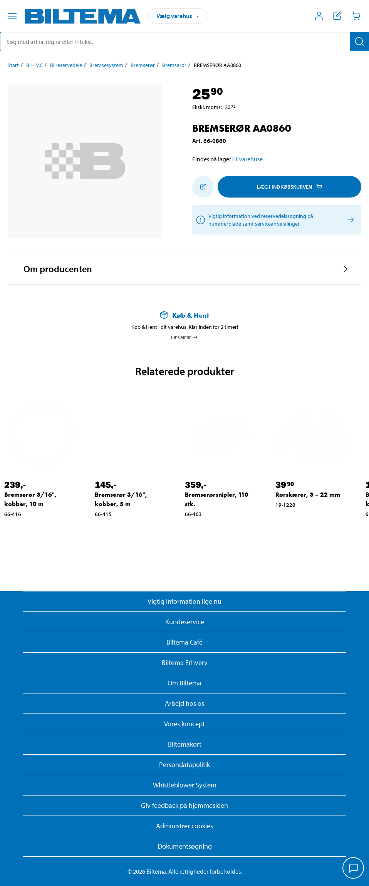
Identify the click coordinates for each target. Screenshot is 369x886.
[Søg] (359, 41)
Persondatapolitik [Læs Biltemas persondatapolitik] (184, 764)
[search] (184, 41)
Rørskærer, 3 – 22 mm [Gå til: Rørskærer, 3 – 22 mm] (307, 495)
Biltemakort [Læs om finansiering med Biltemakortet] (184, 744)
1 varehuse (249, 159)
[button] (184, 268)
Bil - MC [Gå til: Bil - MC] (34, 65)
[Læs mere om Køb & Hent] (184, 315)
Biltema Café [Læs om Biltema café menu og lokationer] (184, 642)
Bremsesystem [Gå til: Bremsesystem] (106, 65)
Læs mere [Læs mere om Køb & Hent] (184, 337)
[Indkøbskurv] (356, 16)
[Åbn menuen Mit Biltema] (319, 16)
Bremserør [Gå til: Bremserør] (143, 65)
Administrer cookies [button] (184, 825)
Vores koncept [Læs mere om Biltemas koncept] (184, 723)
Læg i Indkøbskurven (289, 186)
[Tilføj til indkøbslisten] (203, 187)
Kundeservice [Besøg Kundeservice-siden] (184, 621)
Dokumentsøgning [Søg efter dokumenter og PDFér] (185, 846)
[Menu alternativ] (12, 16)
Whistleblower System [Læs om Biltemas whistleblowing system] (184, 784)
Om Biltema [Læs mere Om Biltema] (184, 682)
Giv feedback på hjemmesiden (184, 805)
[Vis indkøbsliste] (337, 16)
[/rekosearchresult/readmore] (349, 220)
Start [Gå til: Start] (13, 65)
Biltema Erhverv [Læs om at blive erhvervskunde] (185, 662)
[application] (353, 868)
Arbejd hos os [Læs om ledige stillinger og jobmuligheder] (184, 703)
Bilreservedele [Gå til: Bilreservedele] (66, 65)
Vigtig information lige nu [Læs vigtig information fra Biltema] (184, 601)
